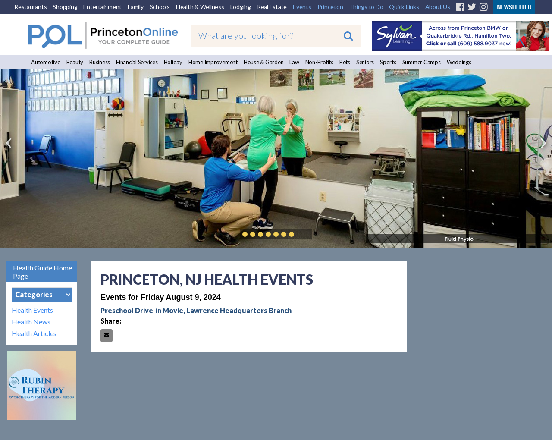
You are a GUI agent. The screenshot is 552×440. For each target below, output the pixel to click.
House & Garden (264, 62)
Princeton (330, 6)
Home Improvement (213, 62)
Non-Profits (319, 62)
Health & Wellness (200, 6)
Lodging (240, 6)
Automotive (45, 62)
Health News (31, 321)
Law (294, 62)
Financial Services (137, 62)
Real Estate (272, 6)
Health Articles (34, 333)
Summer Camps (421, 62)
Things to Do (366, 6)
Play (304, 234)
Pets (344, 62)
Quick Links (404, 6)
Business (99, 62)
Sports (388, 62)
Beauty (75, 62)
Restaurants (30, 6)
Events (302, 6)
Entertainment (102, 6)
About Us (437, 6)
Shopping (65, 6)
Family (136, 6)
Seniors (365, 62)
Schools (160, 6)
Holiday (173, 62)
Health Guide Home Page (42, 272)
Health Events (32, 310)
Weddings (459, 62)
